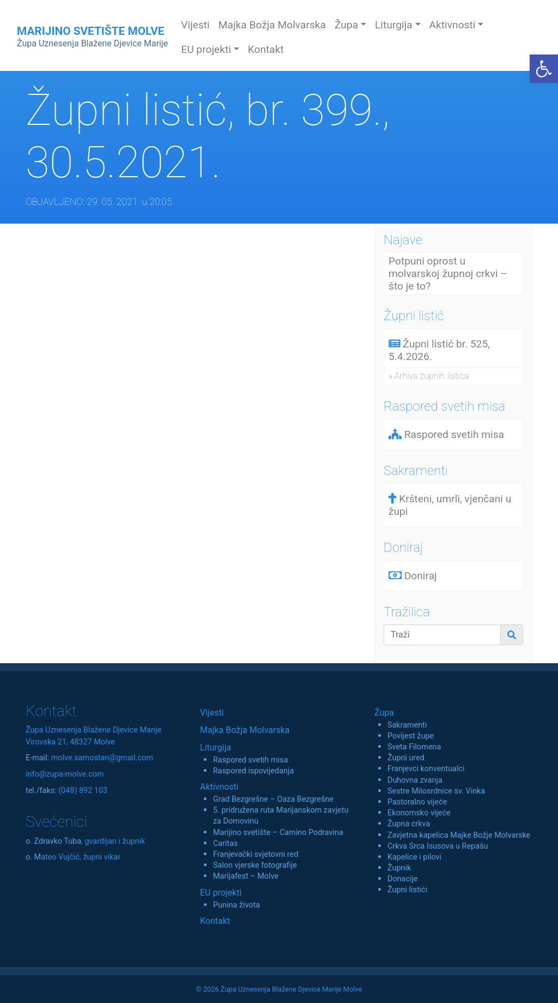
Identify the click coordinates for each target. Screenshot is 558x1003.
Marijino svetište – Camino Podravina (278, 832)
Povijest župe (410, 736)
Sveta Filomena (414, 747)
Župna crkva (408, 823)
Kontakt (266, 49)
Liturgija (215, 747)
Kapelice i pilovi (414, 857)
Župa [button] (346, 25)
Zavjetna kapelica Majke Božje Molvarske (458, 835)
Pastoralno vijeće (417, 802)
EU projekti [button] (206, 49)
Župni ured (405, 757)
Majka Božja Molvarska (272, 25)
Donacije (402, 879)
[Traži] (442, 634)
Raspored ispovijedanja (253, 771)
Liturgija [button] (394, 25)
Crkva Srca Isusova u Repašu (437, 846)
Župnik (399, 868)
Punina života (236, 905)
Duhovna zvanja (414, 780)
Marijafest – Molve (245, 876)
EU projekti (220, 892)
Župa (384, 712)
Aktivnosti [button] (452, 25)
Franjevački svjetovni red (255, 854)
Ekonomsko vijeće (419, 813)
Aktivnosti (219, 787)
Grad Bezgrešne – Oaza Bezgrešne (273, 799)
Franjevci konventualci (426, 768)
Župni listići (407, 889)
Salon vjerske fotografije (255, 865)
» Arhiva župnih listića (429, 376)
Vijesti (195, 25)
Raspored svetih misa (250, 760)
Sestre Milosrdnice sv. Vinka (436, 791)
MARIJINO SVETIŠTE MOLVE (92, 37)
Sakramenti (407, 725)
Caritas (225, 843)
